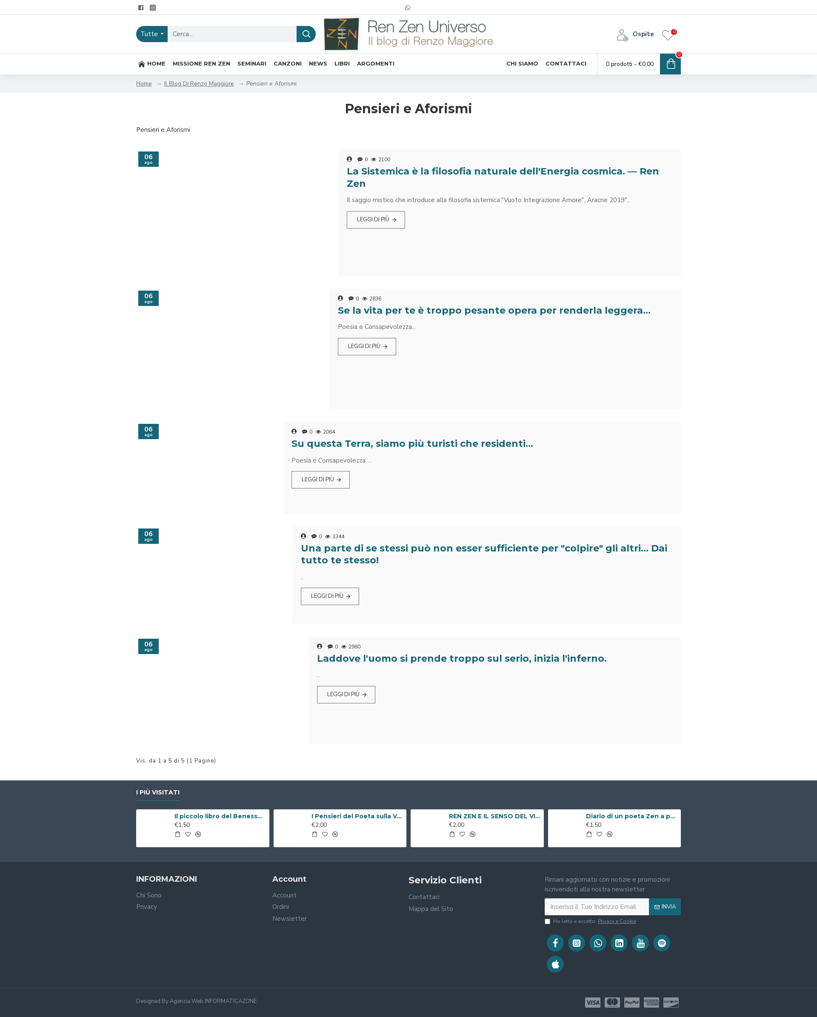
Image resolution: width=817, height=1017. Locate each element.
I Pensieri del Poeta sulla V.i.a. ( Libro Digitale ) (357, 816)
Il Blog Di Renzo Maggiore (199, 84)
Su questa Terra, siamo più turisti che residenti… (412, 443)
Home (144, 84)
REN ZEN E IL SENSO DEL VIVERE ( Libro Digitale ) (495, 816)
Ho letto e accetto (591, 921)
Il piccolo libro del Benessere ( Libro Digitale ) (220, 816)
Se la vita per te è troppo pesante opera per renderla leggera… (494, 310)
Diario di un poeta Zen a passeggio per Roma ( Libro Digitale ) (632, 816)
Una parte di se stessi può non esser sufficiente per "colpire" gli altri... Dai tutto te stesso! (484, 554)
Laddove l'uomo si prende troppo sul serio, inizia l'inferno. (462, 658)
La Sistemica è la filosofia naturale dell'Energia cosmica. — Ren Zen (503, 177)
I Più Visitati (158, 792)
